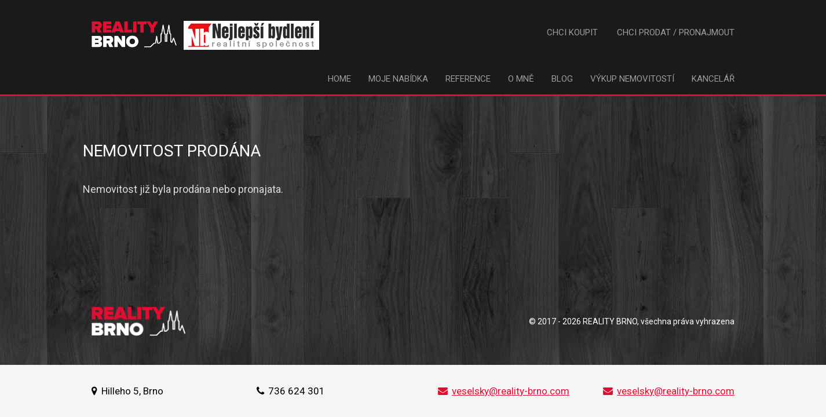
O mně (521, 79)
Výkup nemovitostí (632, 79)
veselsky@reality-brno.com (503, 391)
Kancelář (713, 79)
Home (339, 79)
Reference (468, 79)
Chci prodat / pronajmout (675, 32)
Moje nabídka (398, 79)
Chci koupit (572, 32)
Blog (562, 79)
